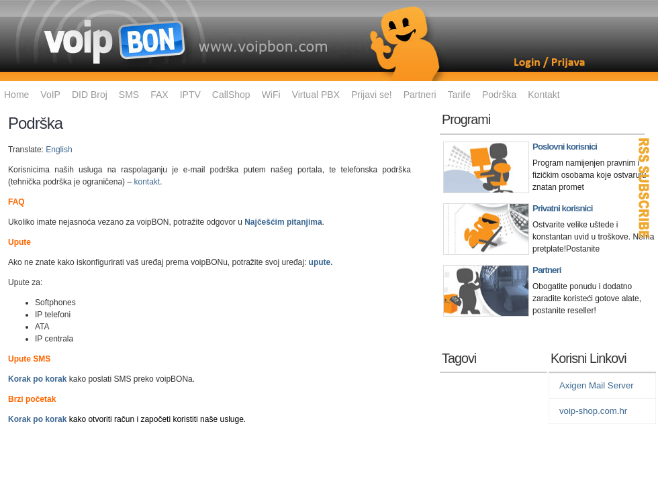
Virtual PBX (316, 94)
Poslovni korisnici (564, 147)
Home (16, 94)
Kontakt (543, 94)
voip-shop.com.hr (593, 411)
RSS (644, 188)
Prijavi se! (371, 94)
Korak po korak (37, 379)
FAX (159, 94)
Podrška (499, 94)
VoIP (50, 94)
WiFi (271, 94)
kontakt (147, 181)
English (59, 149)
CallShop (231, 94)
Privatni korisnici (562, 208)
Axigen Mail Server (596, 385)
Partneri (420, 94)
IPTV (190, 94)
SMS (129, 94)
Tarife (459, 94)
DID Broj (89, 94)
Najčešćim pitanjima (283, 222)
